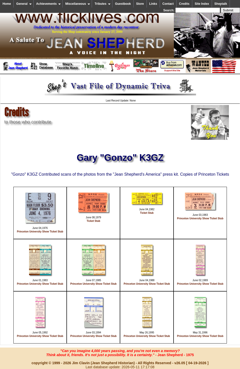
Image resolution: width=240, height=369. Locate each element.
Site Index (202, 4)
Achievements (48, 4)
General (24, 4)
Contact (168, 4)
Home (7, 4)
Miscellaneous (77, 4)
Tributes (102, 4)
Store (140, 4)
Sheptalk (220, 4)
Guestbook (123, 4)
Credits (184, 4)
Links (153, 4)
